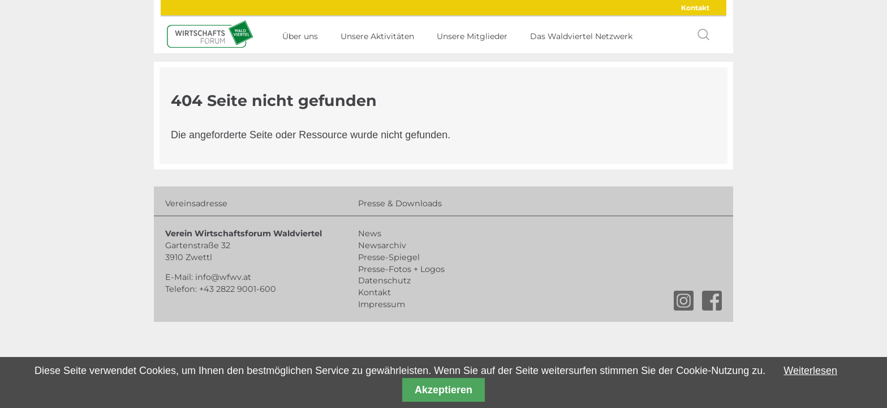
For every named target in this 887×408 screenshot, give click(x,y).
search (704, 34)
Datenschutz (384, 280)
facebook (712, 301)
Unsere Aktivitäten (377, 36)
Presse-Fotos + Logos (401, 269)
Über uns (300, 36)
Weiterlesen (810, 370)
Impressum (381, 304)
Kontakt (695, 7)
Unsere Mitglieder (472, 36)
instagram (684, 301)
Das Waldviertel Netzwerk (581, 36)
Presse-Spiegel (389, 257)
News (369, 233)
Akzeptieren (443, 390)
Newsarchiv (382, 245)
